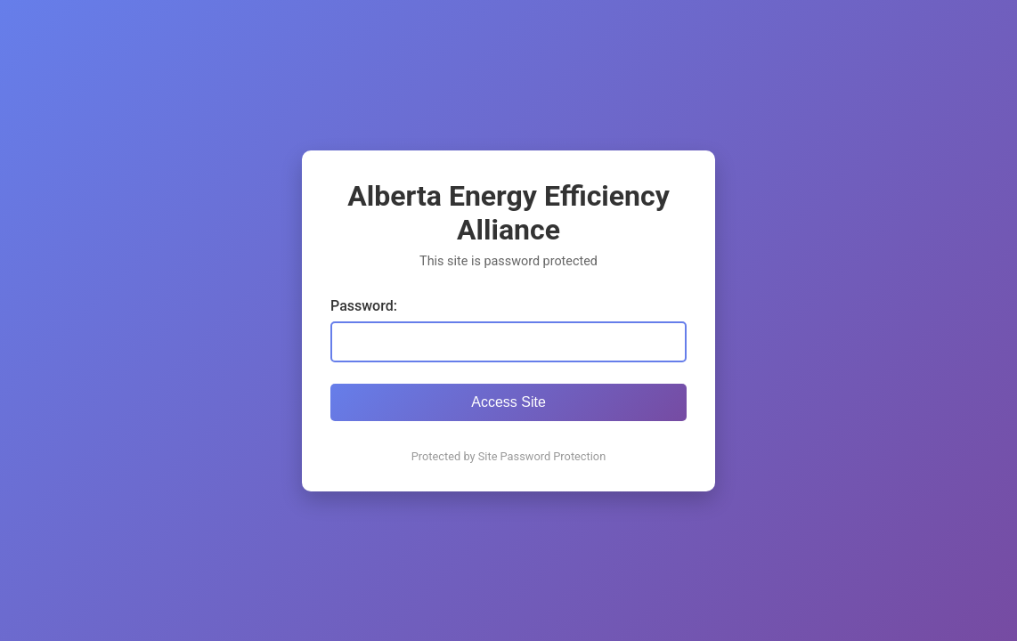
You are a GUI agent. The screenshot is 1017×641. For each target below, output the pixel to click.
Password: (363, 305)
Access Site (508, 402)
